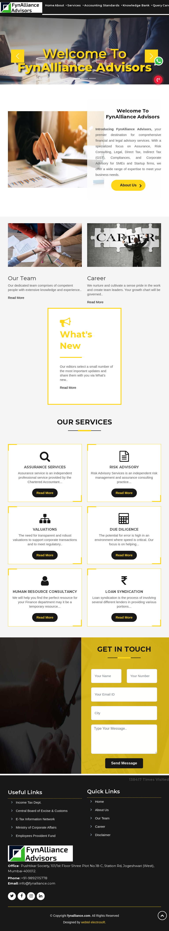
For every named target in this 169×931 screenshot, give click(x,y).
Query (157, 5)
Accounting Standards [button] (102, 5)
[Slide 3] (92, 78)
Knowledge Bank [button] (136, 5)
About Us (130, 186)
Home (49, 5)
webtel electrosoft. (93, 922)
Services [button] (74, 5)
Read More (16, 298)
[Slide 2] (84, 78)
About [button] (60, 5)
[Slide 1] (76, 78)
